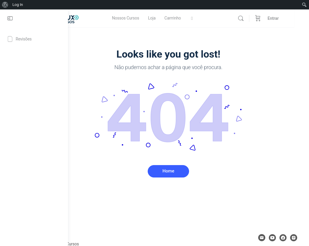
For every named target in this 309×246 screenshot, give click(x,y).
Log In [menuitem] (17, 4)
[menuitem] (5, 4)
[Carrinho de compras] (273, 18)
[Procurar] (255, 18)
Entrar (288, 18)
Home (188, 171)
